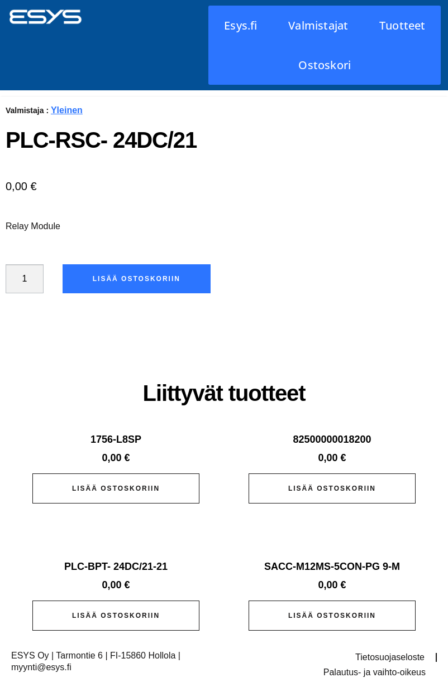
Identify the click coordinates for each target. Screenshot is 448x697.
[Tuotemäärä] (25, 278)
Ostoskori (324, 64)
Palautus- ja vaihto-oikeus (374, 672)
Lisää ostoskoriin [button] (116, 488)
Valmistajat (318, 25)
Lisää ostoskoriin (136, 279)
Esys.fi (240, 25)
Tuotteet (402, 25)
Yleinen (67, 110)
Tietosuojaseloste (390, 657)
